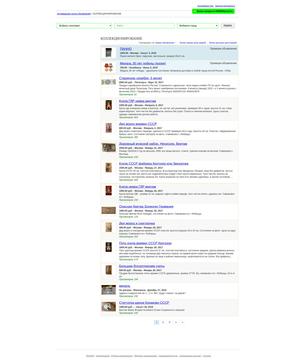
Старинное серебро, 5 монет (140, 78)
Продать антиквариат (145, 355)
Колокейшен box (205, 6)
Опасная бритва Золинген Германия (146, 206)
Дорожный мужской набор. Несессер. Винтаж (153, 144)
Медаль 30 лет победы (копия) (143, 63)
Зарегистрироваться (225, 6)
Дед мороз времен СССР (138, 124)
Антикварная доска (168, 355)
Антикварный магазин (190, 355)
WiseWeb (90, 355)
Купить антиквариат (121, 355)
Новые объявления (165, 43)
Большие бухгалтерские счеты (142, 266)
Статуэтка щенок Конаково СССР (144, 303)
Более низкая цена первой (193, 43)
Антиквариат (103, 355)
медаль (124, 286)
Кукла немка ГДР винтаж (137, 186)
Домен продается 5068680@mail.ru (215, 11)
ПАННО (125, 49)
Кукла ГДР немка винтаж (137, 101)
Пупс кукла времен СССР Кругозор (145, 243)
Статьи (207, 355)
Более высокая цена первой (223, 43)
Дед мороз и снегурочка (137, 223)
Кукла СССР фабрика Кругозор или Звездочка (153, 163)
